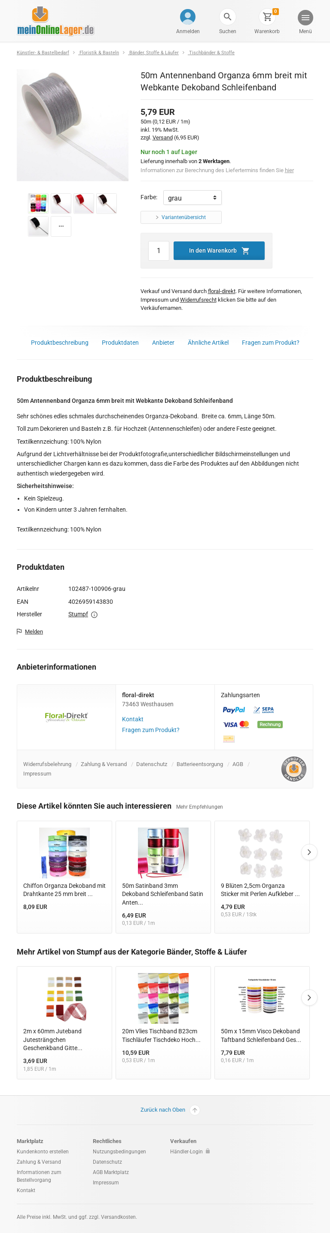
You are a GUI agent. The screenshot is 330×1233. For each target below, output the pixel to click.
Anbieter (163, 342)
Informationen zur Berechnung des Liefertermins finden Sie (217, 170)
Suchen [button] (227, 31)
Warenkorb (267, 31)
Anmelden (188, 31)
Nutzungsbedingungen (119, 1152)
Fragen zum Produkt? (270, 342)
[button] (228, 17)
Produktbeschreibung (60, 342)
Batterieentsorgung (200, 764)
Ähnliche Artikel (208, 342)
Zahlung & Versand (104, 764)
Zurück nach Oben (170, 1110)
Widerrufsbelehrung (47, 764)
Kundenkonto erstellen (43, 1152)
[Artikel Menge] (158, 251)
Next (309, 852)
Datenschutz (151, 764)
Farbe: (149, 197)
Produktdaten (120, 342)
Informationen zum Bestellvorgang (39, 1176)
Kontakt (133, 719)
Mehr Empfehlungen (199, 807)
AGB (237, 764)
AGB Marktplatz (111, 1172)
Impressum (37, 773)
